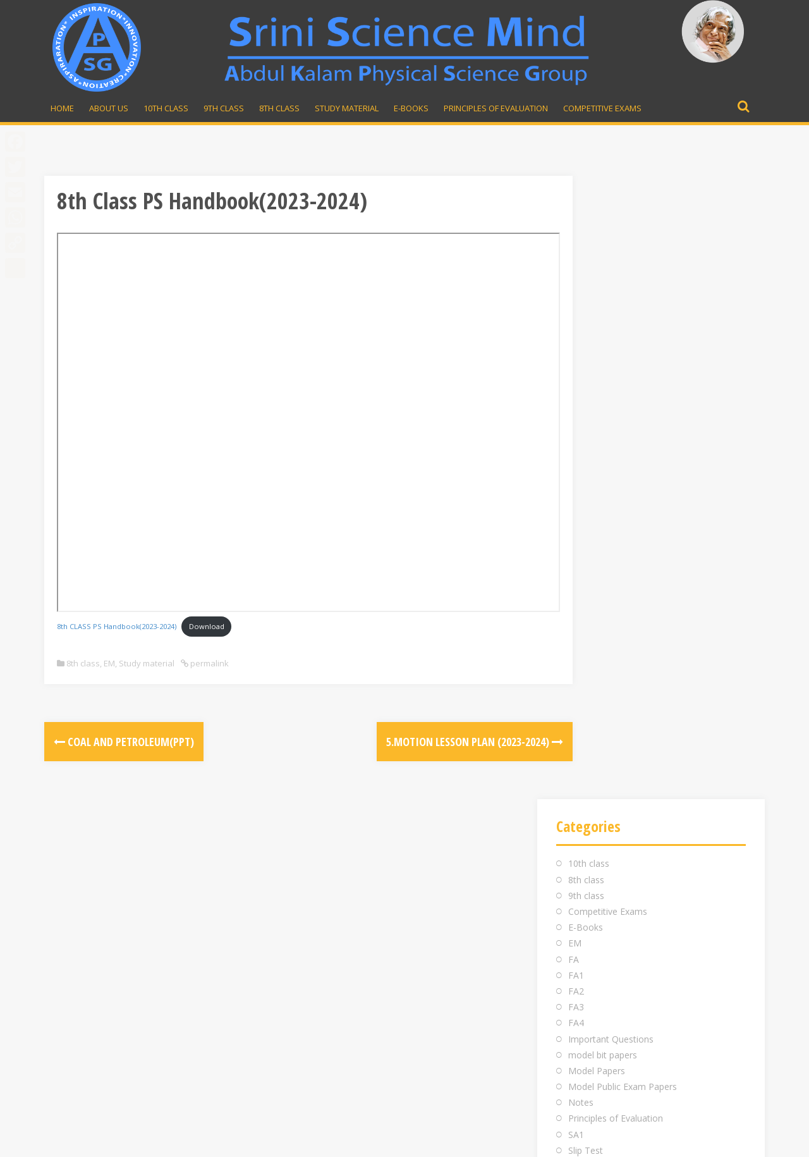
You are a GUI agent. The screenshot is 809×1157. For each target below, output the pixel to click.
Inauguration (326, 882)
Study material (347, 108)
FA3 (576, 383)
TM (575, 559)
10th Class (165, 108)
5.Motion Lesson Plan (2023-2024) (420, 741)
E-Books (411, 108)
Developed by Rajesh (712, 1140)
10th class (588, 241)
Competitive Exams (602, 108)
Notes (580, 480)
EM (109, 663)
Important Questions (611, 416)
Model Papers (596, 447)
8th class (83, 663)
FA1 (576, 352)
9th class (586, 272)
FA (573, 336)
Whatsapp (582, 915)
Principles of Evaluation (496, 108)
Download (206, 626)
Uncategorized (598, 575)
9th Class (224, 108)
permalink (208, 663)
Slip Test (585, 527)
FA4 (576, 400)
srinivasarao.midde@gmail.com (621, 882)
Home (62, 108)
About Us (108, 108)
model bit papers (602, 431)
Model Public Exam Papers (622, 463)
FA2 (576, 368)
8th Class (279, 108)
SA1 (576, 511)
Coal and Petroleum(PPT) (124, 741)
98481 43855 (582, 899)
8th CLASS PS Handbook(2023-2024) (116, 626)
